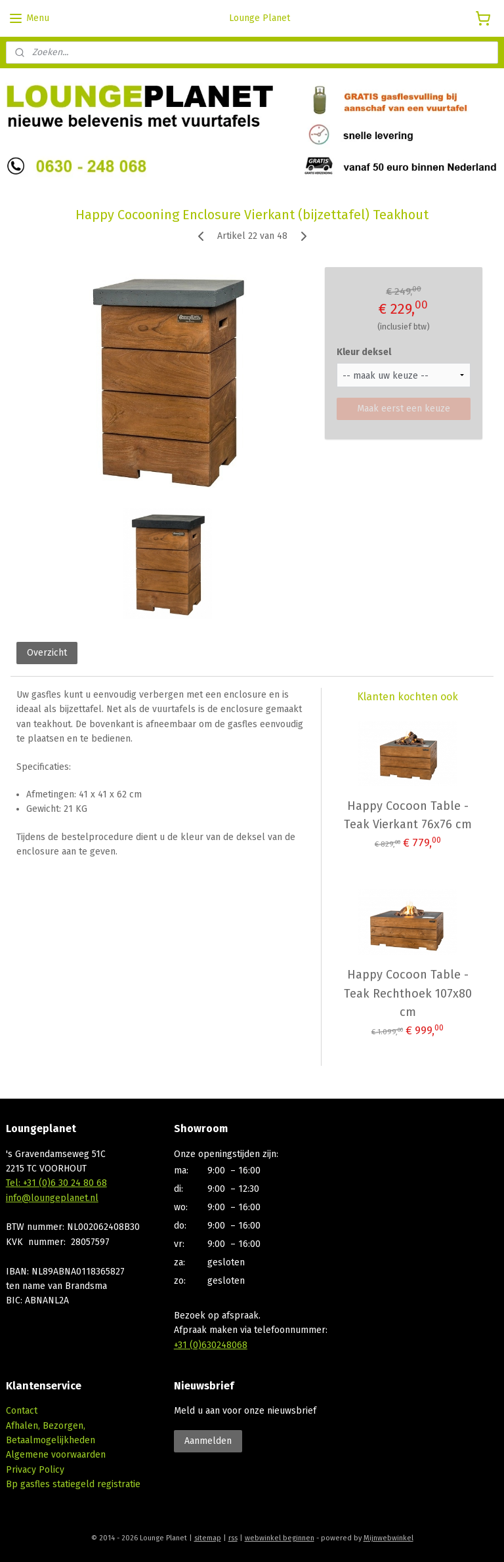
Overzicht (47, 652)
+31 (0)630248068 (210, 1345)
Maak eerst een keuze (403, 407)
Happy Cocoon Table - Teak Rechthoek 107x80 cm (408, 993)
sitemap (207, 1538)
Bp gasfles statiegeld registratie (73, 1484)
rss (233, 1538)
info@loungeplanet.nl (52, 1198)
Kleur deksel (364, 351)
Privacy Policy (35, 1469)
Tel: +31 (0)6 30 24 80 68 (56, 1183)
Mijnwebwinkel (388, 1538)
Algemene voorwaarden (56, 1454)
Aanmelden (208, 1440)
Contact (21, 1410)
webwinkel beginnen (279, 1538)
